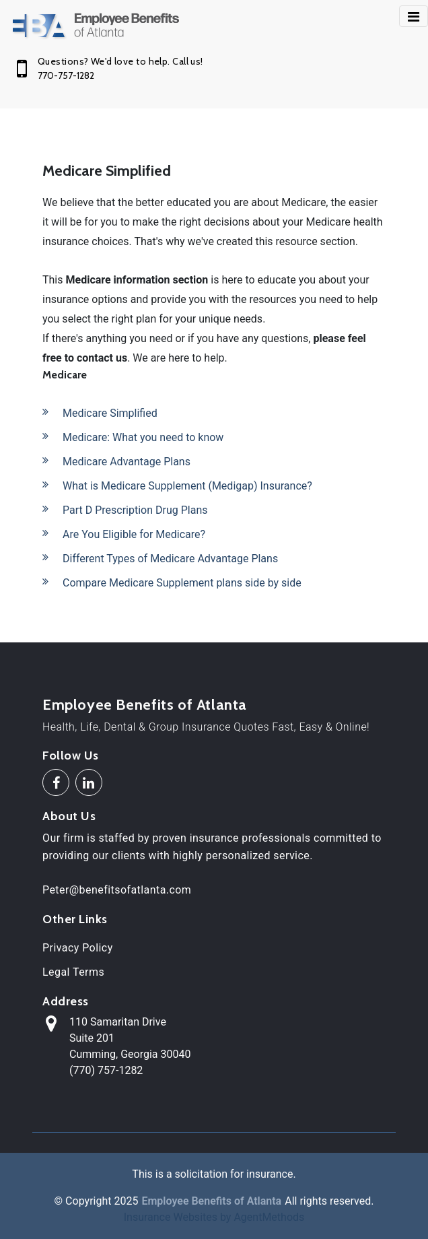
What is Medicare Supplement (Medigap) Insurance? (187, 485)
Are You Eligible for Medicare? (134, 534)
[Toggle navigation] (413, 16)
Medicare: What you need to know (143, 437)
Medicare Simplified (110, 413)
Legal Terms (73, 972)
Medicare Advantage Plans (126, 461)
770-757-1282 (66, 75)
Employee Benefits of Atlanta (144, 705)
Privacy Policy (77, 947)
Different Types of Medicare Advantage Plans (170, 558)
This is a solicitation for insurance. (213, 1174)
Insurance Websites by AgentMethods (214, 1217)
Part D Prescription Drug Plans (135, 510)
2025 (126, 1201)
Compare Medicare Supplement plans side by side (182, 582)
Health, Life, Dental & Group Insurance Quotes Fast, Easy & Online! (205, 727)
